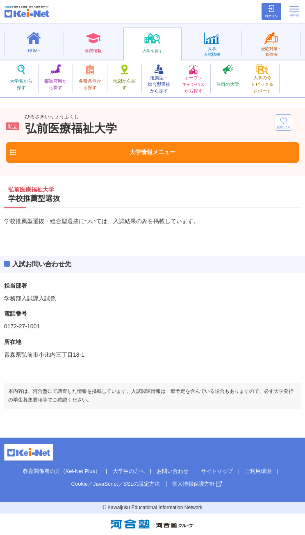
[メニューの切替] (294, 11)
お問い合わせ (173, 471)
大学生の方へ (129, 471)
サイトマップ (217, 471)
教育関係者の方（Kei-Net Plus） (61, 471)
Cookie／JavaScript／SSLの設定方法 (115, 484)
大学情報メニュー (152, 152)
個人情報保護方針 (193, 484)
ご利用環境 (258, 471)
